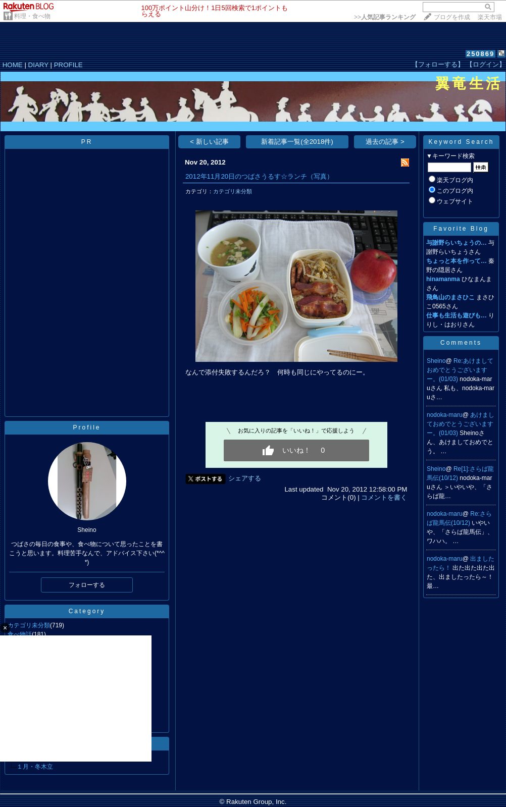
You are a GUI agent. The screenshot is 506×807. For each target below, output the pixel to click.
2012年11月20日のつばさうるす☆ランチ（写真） (259, 176)
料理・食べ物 (32, 16)
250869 (480, 54)
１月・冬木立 (35, 766)
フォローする (87, 584)
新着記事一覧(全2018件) (297, 141)
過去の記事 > (385, 141)
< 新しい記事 (209, 141)
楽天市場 (490, 17)
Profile (86, 427)
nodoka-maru (445, 414)
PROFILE (68, 65)
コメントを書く (384, 497)
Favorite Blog (461, 228)
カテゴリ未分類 (232, 191)
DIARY (38, 65)
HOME (13, 65)
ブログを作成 (452, 17)
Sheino (436, 360)
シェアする (244, 478)
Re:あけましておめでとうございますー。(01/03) (460, 370)
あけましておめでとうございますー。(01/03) (460, 424)
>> (385, 17)
